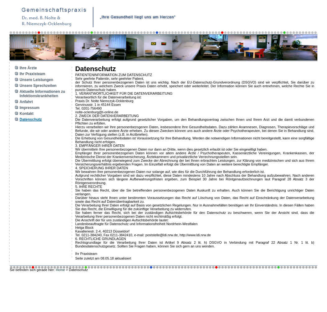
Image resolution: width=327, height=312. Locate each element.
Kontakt (27, 113)
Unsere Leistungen (36, 80)
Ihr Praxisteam (32, 74)
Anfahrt (26, 102)
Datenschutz (31, 119)
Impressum (29, 108)
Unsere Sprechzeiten (38, 86)
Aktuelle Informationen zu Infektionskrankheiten (42, 93)
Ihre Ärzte (28, 68)
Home (60, 270)
